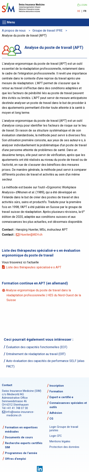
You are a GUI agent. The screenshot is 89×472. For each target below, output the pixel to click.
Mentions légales (59, 441)
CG (51, 418)
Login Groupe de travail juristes (63, 428)
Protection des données (64, 447)
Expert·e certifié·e (61, 397)
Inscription (56, 385)
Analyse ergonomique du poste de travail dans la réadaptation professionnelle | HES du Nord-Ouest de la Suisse (43, 295)
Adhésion (55, 413)
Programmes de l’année (21, 453)
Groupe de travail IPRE (47, 30)
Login (82, 4)
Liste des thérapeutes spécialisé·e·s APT (33, 267)
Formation (56, 391)
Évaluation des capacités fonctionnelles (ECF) (36, 347)
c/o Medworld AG (13, 394)
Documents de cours (19, 437)
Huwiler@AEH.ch (31, 234)
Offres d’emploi (15, 459)
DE (78, 11)
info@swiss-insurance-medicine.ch (20, 413)
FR (84, 11)
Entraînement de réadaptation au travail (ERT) (36, 354)
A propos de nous (14, 30)
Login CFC (55, 436)
